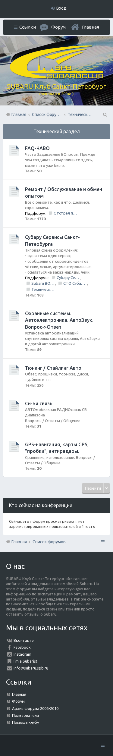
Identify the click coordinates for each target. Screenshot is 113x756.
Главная (90, 27)
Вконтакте (24, 640)
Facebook (22, 647)
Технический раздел (56, 131)
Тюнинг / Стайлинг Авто (53, 368)
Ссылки (27, 27)
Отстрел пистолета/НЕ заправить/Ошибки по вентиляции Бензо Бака (65, 213)
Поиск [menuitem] (104, 114)
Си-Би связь (38, 403)
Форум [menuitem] (58, 27)
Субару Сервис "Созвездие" (68, 277)
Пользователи (25, 715)
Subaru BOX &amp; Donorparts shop (43, 283)
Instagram (22, 654)
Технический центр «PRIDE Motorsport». (43, 289)
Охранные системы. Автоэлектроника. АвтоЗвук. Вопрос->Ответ (59, 320)
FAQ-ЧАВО (37, 148)
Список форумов (49, 541)
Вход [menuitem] (61, 8)
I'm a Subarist (25, 661)
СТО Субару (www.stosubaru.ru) (75, 283)
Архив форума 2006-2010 (35, 708)
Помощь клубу (25, 722)
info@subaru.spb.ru (31, 668)
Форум (18, 701)
